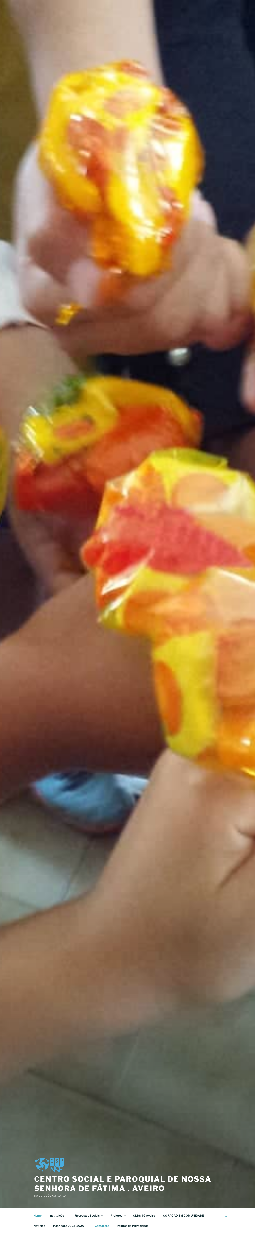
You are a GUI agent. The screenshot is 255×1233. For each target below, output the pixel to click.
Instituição (58, 1215)
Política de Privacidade (132, 1225)
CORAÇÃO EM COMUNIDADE (183, 1215)
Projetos (118, 1215)
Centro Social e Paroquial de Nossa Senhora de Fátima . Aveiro (122, 1184)
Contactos (102, 1225)
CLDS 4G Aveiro (144, 1215)
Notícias (39, 1225)
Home (38, 1215)
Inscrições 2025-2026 (70, 1225)
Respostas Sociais (89, 1215)
